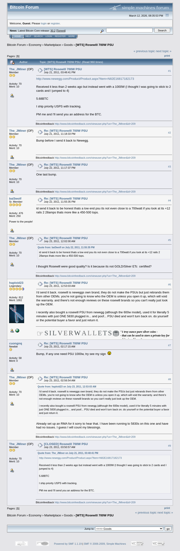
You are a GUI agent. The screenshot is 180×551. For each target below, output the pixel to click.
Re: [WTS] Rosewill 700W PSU (66, 130)
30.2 (52, 30)
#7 (169, 345)
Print (167, 55)
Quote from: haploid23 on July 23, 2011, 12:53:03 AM (67, 386)
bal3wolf (15, 198)
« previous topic (144, 51)
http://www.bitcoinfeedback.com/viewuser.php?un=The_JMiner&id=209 (95, 123)
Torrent (61, 30)
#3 (169, 166)
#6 (169, 284)
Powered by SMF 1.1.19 (68, 543)
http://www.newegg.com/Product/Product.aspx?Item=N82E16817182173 (85, 78)
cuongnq (15, 343)
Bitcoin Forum (16, 45)
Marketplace (52, 45)
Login (48, 36)
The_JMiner (17, 69)
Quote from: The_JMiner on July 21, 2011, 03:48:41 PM (68, 453)
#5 (169, 240)
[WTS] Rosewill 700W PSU (95, 45)
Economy (35, 45)
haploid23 (16, 283)
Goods (68, 45)
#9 (169, 445)
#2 (169, 132)
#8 (169, 379)
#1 (169, 70)
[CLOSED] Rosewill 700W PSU (66, 444)
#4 (169, 200)
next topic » (164, 51)
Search (38, 36)
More (71, 36)
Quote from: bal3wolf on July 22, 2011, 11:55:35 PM (66, 247)
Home (18, 36)
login (44, 23)
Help (28, 36)
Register (60, 36)
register (55, 23)
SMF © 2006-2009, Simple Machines (105, 543)
